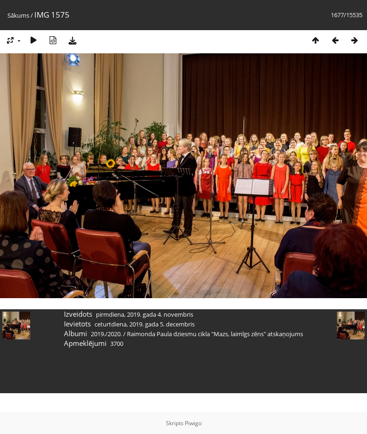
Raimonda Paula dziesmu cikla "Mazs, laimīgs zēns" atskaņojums (215, 334)
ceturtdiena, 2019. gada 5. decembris (145, 324)
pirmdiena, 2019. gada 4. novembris (144, 314)
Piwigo (193, 423)
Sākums (18, 15)
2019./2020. (106, 334)
